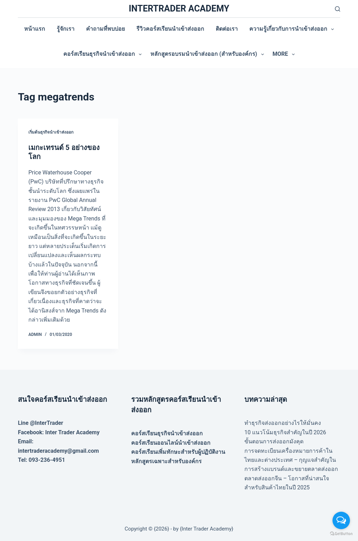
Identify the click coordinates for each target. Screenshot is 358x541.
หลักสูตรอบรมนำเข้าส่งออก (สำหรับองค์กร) (208, 54)
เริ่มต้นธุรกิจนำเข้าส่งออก (50, 132)
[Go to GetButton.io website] (341, 534)
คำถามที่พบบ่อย (105, 28)
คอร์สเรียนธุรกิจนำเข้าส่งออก (103, 54)
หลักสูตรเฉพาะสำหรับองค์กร (166, 461)
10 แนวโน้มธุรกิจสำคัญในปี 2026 (285, 432)
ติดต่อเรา (227, 28)
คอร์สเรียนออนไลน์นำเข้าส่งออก (170, 442)
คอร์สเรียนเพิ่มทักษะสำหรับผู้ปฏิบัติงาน (178, 452)
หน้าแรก (34, 28)
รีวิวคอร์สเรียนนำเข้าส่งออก (170, 28)
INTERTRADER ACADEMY (179, 8)
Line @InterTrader (40, 423)
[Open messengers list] (341, 520)
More (285, 54)
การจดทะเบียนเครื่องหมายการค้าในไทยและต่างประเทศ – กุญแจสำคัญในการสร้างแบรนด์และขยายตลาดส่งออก (291, 460)
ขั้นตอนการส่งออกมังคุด (273, 441)
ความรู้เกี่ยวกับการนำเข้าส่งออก (293, 29)
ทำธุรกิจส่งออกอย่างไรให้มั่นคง (282, 423)
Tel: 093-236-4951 (41, 460)
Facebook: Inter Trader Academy (59, 432)
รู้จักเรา (65, 28)
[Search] (337, 9)
